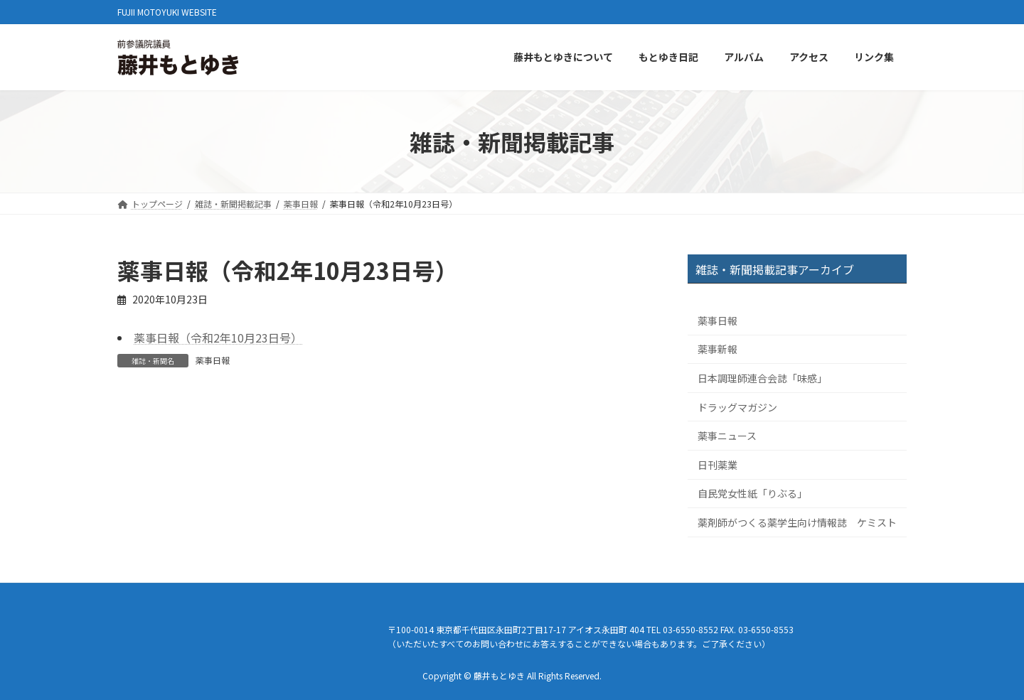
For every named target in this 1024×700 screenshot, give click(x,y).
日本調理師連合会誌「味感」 (762, 378)
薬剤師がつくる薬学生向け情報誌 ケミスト (797, 522)
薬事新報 (717, 350)
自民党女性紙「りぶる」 (752, 494)
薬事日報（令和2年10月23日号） (218, 337)
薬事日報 (213, 360)
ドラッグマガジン (737, 407)
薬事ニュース (727, 436)
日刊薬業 (717, 465)
